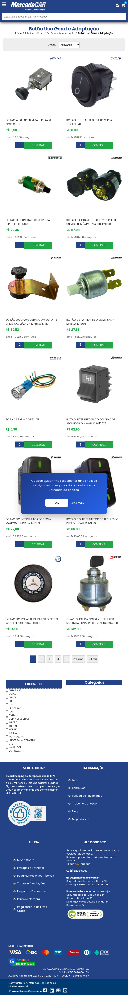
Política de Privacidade (87, 796)
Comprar (38, 145)
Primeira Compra (28, 899)
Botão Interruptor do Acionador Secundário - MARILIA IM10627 (90, 421)
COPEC (13, 693)
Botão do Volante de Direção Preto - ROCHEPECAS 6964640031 (33, 621)
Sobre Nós (78, 788)
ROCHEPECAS (16, 736)
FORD (12, 715)
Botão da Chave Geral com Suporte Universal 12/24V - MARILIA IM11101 (31, 322)
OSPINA (13, 733)
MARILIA (13, 729)
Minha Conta (25, 860)
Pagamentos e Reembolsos (35, 876)
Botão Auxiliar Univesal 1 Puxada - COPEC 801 (30, 122)
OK (57, 502)
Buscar (122, 16)
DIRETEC (13, 697)
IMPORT (13, 722)
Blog (75, 811)
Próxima (78, 659)
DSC (11, 704)
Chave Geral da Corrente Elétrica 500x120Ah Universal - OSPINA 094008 (92, 621)
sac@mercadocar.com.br (82, 877)
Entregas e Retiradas (30, 868)
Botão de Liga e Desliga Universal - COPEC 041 (90, 122)
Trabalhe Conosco (84, 803)
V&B (11, 743)
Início (18, 33)
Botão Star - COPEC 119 (22, 419)
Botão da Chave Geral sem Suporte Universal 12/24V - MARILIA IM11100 (91, 222)
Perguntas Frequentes (32, 891)
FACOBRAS (15, 708)
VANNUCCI (15, 747)
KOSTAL (13, 725)
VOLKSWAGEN (16, 750)
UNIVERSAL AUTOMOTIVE (22, 740)
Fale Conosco (94, 842)
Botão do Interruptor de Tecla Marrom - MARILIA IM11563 (28, 521)
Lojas (75, 780)
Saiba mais (77, 503)
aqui (77, 864)
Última (93, 659)
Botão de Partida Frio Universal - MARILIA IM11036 (90, 322)
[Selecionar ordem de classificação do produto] (69, 44)
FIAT (11, 711)
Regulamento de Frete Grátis (32, 909)
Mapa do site (80, 819)
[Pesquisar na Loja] (64, 16)
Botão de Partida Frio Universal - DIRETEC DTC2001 (29, 222)
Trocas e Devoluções (31, 883)
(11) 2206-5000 (76, 870)
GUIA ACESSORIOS (19, 718)
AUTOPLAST (15, 690)
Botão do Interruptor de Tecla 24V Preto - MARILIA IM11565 (92, 521)
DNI (10, 700)
